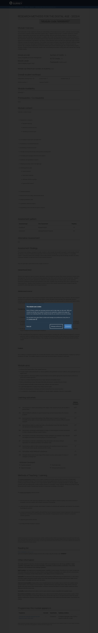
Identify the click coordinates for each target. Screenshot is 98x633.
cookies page (32, 319)
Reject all (28, 326)
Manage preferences (56, 326)
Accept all (67, 326)
